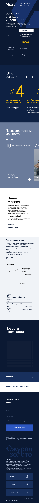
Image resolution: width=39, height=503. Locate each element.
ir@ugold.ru (11, 438)
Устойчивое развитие (11, 48)
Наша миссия (14, 200)
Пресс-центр (12, 55)
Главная (24, 30)
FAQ (23, 55)
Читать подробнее (13, 176)
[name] (19, 405)
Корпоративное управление (27, 35)
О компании (11, 36)
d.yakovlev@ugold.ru (26, 438)
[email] (19, 410)
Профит (19, 484)
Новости (9, 377)
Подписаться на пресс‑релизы (17, 387)
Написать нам (19, 428)
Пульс (19, 476)
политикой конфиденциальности (24, 421)
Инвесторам (11, 42)
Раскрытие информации (26, 41)
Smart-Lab (19, 492)
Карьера (24, 48)
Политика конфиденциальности (12, 499)
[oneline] (19, 416)
